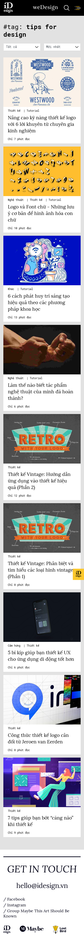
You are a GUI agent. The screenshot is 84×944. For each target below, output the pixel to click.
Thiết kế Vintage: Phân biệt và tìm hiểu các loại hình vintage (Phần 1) (40, 570)
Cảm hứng (15, 645)
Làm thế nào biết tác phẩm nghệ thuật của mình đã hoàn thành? (40, 391)
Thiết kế (15, 110)
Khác (12, 289)
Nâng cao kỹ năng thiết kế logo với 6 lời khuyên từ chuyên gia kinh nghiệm (42, 124)
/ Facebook (14, 899)
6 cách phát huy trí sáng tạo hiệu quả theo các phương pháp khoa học (39, 302)
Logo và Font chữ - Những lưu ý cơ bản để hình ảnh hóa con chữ (41, 213)
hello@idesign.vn (42, 886)
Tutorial (33, 110)
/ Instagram (14, 905)
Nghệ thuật (16, 199)
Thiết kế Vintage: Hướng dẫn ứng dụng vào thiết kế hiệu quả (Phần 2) (39, 480)
